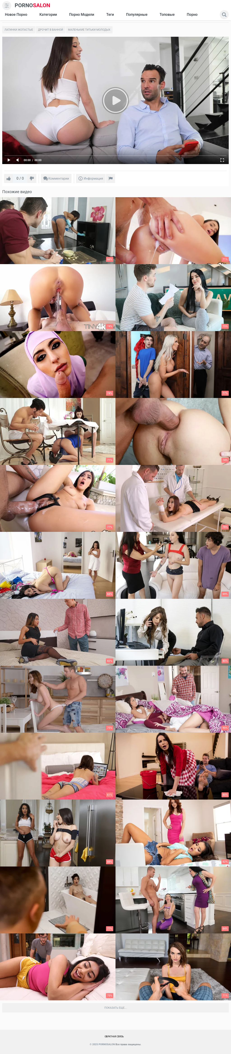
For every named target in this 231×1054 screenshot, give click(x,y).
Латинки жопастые (19, 29)
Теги (110, 14)
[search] (224, 14)
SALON (32, 5)
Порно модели (81, 14)
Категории (48, 14)
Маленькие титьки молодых (89, 29)
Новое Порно (16, 14)
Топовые (166, 14)
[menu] (6, 5)
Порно (192, 14)
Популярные (137, 14)
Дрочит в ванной (50, 29)
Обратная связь (114, 1036)
